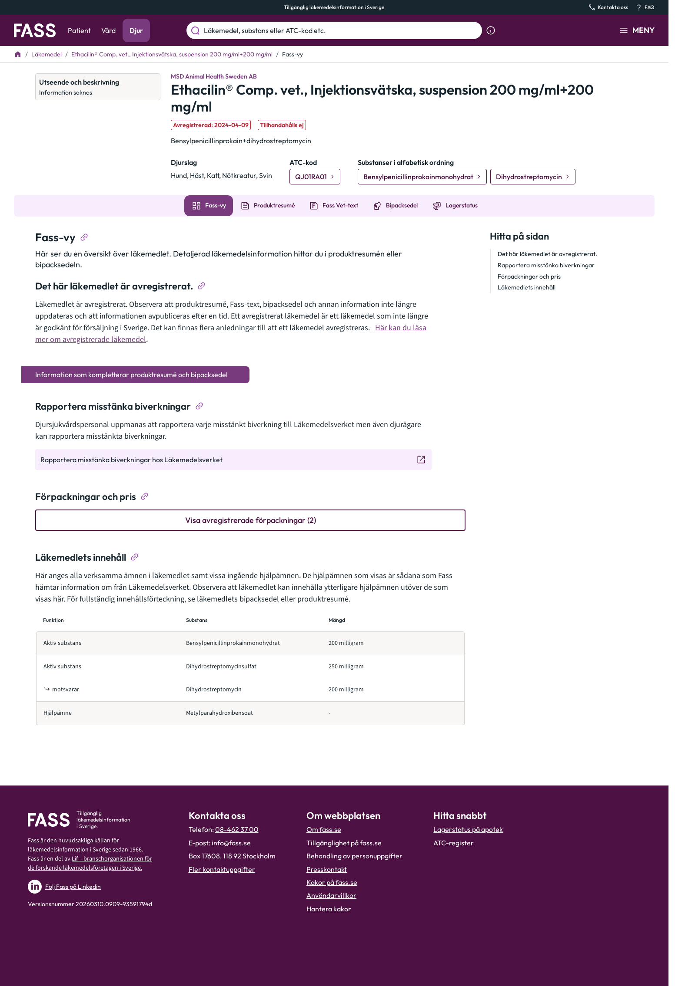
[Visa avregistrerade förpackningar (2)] (250, 520)
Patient (79, 30)
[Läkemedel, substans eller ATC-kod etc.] (341, 30)
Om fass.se (323, 829)
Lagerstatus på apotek (468, 829)
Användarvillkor (331, 895)
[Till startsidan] (18, 54)
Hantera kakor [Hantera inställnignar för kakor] (328, 908)
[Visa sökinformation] (490, 30)
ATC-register (453, 842)
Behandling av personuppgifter (354, 855)
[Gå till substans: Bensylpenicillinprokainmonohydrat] (422, 176)
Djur (136, 30)
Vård (108, 30)
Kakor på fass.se (331, 882)
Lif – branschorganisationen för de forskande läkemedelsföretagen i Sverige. (90, 863)
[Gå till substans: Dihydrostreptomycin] (532, 176)
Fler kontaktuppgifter (222, 869)
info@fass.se (231, 842)
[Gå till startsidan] (35, 30)
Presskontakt (326, 869)
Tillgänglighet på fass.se (344, 842)
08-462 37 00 (237, 829)
